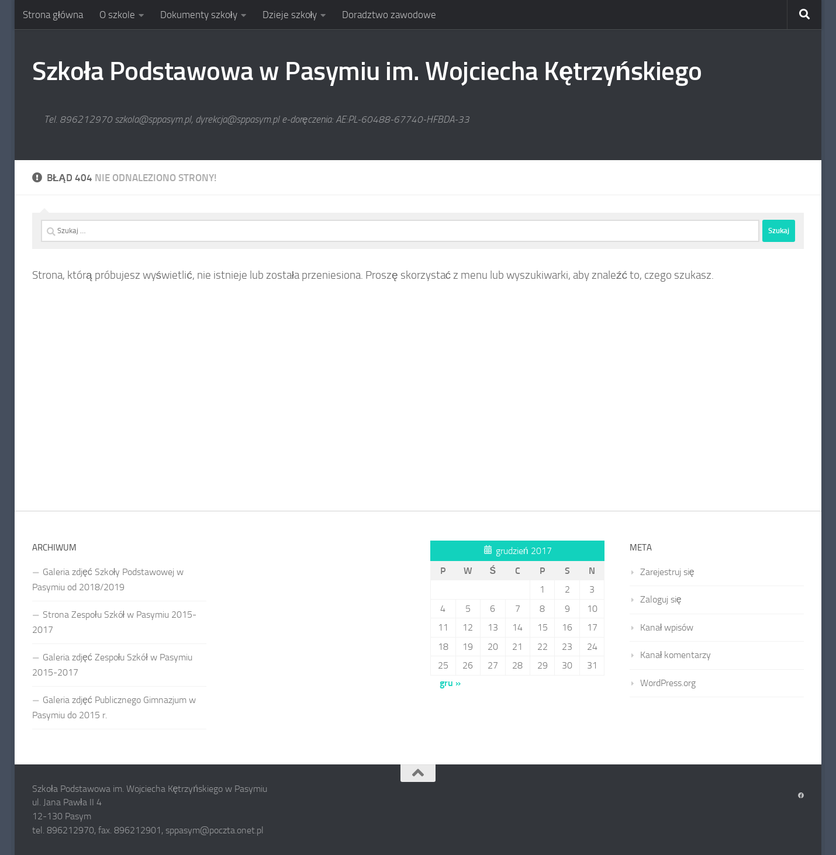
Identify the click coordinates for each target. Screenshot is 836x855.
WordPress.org (668, 682)
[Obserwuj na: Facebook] (801, 796)
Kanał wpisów (667, 627)
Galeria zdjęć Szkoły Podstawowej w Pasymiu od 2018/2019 (108, 579)
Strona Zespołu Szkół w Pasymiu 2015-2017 (114, 622)
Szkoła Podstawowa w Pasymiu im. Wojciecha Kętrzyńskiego (367, 71)
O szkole (117, 14)
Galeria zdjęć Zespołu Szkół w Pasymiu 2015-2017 (112, 665)
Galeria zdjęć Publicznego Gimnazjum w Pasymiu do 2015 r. (114, 707)
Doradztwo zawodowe (389, 14)
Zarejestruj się (667, 571)
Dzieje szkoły (289, 14)
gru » (450, 682)
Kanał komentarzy (675, 654)
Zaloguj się (661, 599)
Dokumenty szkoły (198, 14)
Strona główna (53, 14)
